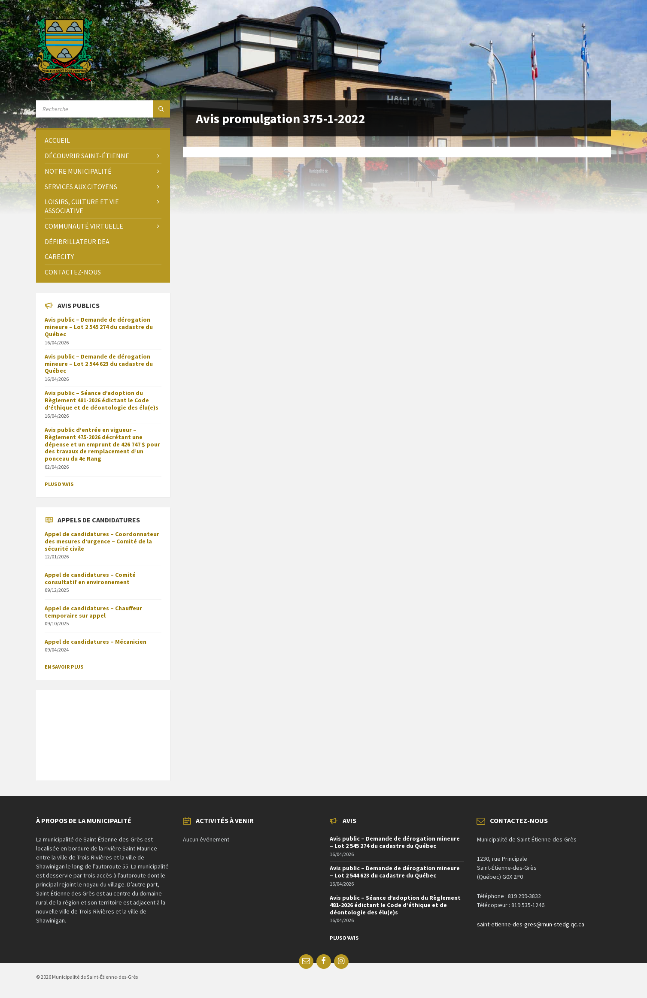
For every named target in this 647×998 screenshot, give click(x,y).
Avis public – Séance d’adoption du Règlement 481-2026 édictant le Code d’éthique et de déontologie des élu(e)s (101, 400)
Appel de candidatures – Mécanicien (95, 641)
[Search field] (103, 109)
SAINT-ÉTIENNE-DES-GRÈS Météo (103, 731)
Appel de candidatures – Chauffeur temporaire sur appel (93, 611)
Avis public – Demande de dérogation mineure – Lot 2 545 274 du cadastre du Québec (99, 327)
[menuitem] (103, 140)
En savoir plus (64, 666)
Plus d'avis (59, 484)
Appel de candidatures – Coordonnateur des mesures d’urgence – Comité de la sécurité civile (102, 541)
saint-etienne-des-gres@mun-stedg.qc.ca (530, 924)
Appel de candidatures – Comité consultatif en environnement (90, 578)
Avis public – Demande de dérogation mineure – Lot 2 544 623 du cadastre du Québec (99, 364)
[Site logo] (64, 79)
